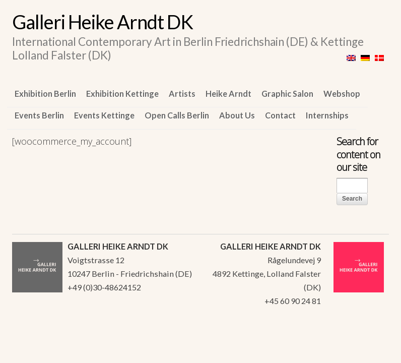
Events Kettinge (104, 115)
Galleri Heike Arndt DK (102, 21)
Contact (280, 115)
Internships (327, 115)
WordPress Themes (370, 335)
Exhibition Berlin (45, 93)
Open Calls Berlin (177, 115)
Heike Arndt (228, 93)
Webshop (341, 93)
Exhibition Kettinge (122, 93)
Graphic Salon (287, 93)
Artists (182, 93)
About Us (237, 115)
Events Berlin (39, 115)
